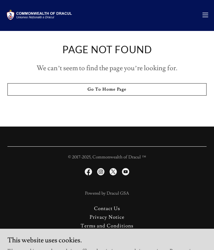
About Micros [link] (107, 234)
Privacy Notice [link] (107, 217)
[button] (205, 15)
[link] (39, 14)
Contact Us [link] (107, 208)
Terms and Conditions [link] (107, 226)
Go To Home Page (107, 89)
